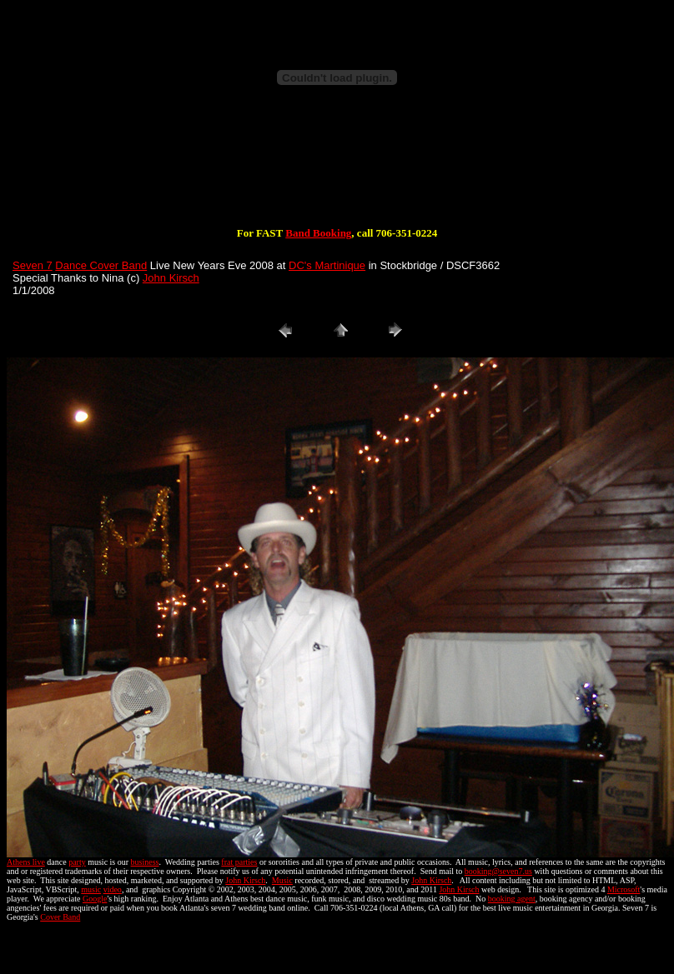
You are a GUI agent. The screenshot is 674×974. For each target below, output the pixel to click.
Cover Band (60, 917)
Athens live (26, 862)
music (91, 889)
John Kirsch (171, 278)
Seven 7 (33, 265)
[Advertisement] (337, 173)
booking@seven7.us (498, 871)
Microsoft (623, 889)
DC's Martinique (327, 265)
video (112, 889)
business (145, 862)
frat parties (239, 862)
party (77, 862)
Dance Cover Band (101, 265)
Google (95, 898)
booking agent (512, 898)
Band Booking (318, 233)
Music (282, 880)
